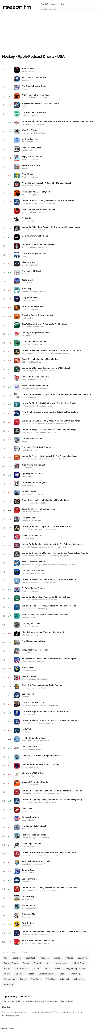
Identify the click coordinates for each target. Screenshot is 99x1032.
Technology (9, 979)
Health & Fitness (79, 963)
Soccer (31, 974)
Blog (62, 4)
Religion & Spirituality (75, 968)
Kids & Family (22, 968)
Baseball (17, 958)
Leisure (36, 968)
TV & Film (50, 979)
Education (82, 958)
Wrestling (8, 984)
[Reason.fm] (17, 7)
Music (47, 968)
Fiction (26, 963)
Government (61, 963)
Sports (62, 974)
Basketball (30, 958)
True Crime (36, 979)
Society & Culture (47, 974)
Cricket (69, 958)
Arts (6, 958)
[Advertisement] (49, 29)
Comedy (57, 958)
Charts (54, 4)
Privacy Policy (7, 1028)
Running (18, 974)
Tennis (23, 979)
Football (37, 963)
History (7, 968)
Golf (48, 963)
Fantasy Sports (11, 963)
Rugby (7, 974)
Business (44, 958)
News (57, 968)
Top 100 (44, 4)
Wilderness (79, 979)
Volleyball (64, 979)
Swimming (75, 974)
